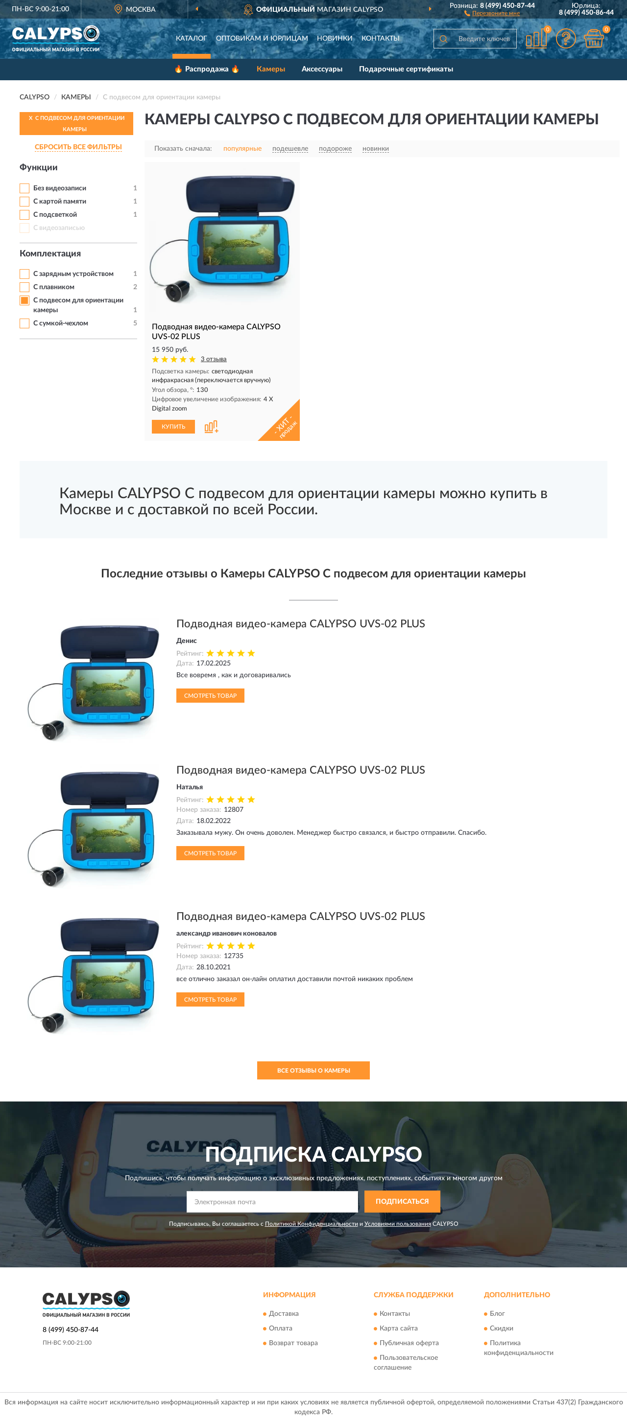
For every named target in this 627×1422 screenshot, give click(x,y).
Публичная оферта (409, 1343)
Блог (497, 1314)
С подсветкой (55, 214)
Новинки (335, 38)
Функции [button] (39, 167)
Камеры (271, 69)
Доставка (284, 1314)
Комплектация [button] (50, 254)
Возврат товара (293, 1343)
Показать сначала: (183, 148)
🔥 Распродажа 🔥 (207, 69)
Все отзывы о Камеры (313, 1071)
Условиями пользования (397, 1224)
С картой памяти (59, 201)
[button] (492, 13)
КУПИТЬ (173, 427)
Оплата (280, 1329)
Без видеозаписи (59, 188)
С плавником (53, 287)
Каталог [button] (191, 38)
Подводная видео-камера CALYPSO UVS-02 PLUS (300, 624)
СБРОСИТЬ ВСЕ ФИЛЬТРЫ (78, 147)
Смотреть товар (210, 696)
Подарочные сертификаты (406, 69)
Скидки (501, 1329)
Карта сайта (399, 1329)
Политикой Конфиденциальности (311, 1224)
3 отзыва (214, 359)
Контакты (381, 38)
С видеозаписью (59, 228)
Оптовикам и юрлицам (262, 38)
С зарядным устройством (73, 274)
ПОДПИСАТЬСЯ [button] (402, 1201)
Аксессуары (322, 69)
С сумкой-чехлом (60, 323)
